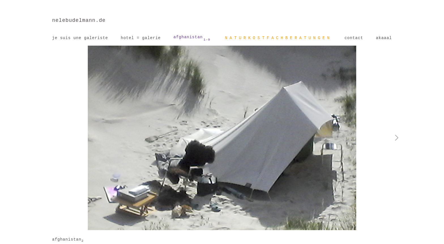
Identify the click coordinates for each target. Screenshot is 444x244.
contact (354, 38)
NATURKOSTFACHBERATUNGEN (278, 38)
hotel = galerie (141, 38)
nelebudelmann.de (79, 20)
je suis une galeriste (80, 38)
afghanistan (192, 38)
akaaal (384, 38)
